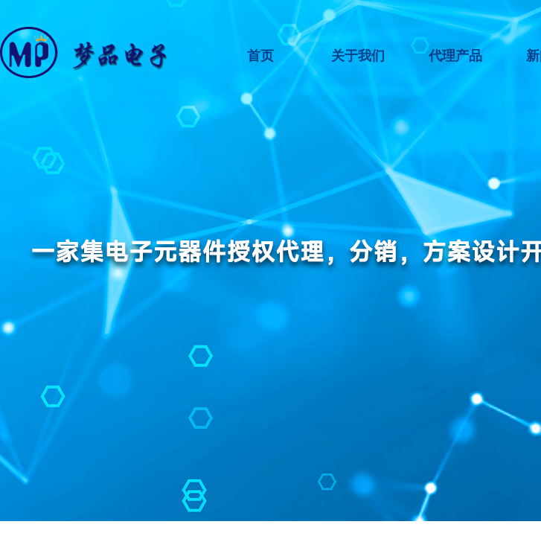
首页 (260, 55)
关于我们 (358, 55)
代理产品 (455, 55)
